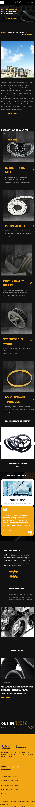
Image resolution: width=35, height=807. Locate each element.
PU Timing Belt (15, 226)
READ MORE (7, 531)
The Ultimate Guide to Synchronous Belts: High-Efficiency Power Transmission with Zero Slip (17, 690)
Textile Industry (17, 500)
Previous (2, 443)
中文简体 (31, 3)
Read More (5, 697)
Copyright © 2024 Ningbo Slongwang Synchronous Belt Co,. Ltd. (17, 802)
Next (33, 443)
